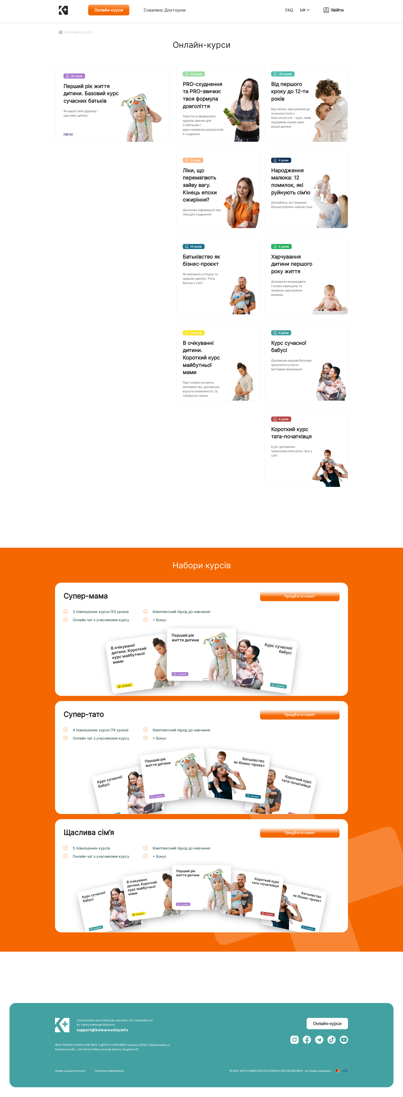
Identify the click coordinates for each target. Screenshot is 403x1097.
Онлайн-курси (108, 10)
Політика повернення (109, 1071)
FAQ (289, 10)
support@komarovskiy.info (102, 1029)
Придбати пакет (300, 596)
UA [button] (305, 10)
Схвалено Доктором (165, 10)
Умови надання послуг (70, 1071)
